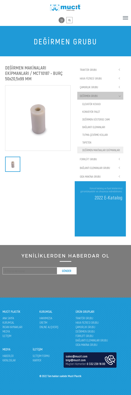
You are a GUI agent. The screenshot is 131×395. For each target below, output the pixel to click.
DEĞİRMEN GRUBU (89, 95)
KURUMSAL (8, 322)
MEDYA (6, 331)
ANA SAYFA (8, 318)
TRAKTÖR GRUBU (88, 69)
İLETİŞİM (7, 336)
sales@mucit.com (76, 356)
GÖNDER (66, 271)
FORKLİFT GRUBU (88, 159)
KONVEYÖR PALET (91, 111)
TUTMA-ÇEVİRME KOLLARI (95, 134)
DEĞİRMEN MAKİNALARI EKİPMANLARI (101, 150)
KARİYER (37, 360)
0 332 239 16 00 (96, 364)
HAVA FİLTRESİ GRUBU (91, 78)
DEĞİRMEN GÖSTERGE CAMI (96, 119)
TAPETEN (86, 142)
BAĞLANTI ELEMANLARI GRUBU (95, 167)
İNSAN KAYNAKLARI (12, 327)
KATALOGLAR (9, 360)
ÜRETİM (43, 322)
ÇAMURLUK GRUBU (89, 87)
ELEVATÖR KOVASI (91, 104)
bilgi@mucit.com (76, 360)
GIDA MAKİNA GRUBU (90, 176)
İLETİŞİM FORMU (41, 356)
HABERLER (8, 356)
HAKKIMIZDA (45, 318)
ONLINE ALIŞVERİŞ (49, 327)
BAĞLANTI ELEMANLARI (93, 127)
